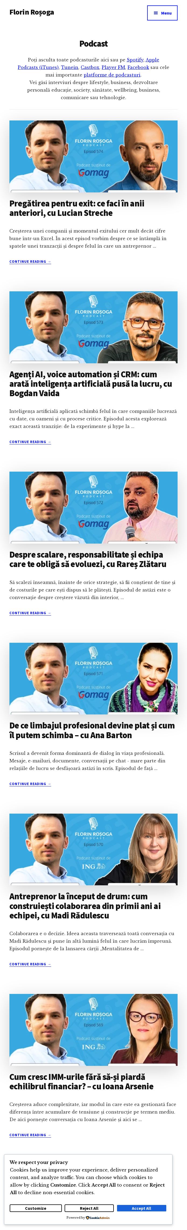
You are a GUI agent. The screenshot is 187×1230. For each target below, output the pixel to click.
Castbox (90, 67)
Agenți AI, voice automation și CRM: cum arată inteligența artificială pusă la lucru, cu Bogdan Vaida (90, 384)
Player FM (113, 67)
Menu (166, 13)
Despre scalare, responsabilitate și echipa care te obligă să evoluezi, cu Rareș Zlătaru (88, 559)
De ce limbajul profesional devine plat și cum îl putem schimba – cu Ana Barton (92, 730)
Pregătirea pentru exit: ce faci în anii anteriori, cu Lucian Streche (76, 208)
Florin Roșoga (31, 12)
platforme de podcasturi (112, 75)
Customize (35, 1208)
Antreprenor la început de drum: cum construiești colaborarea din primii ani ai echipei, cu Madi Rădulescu (85, 906)
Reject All (89, 1208)
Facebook (138, 67)
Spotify (135, 60)
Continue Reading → (30, 261)
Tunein (69, 67)
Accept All (141, 1208)
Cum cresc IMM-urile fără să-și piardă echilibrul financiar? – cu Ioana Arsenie (81, 1082)
